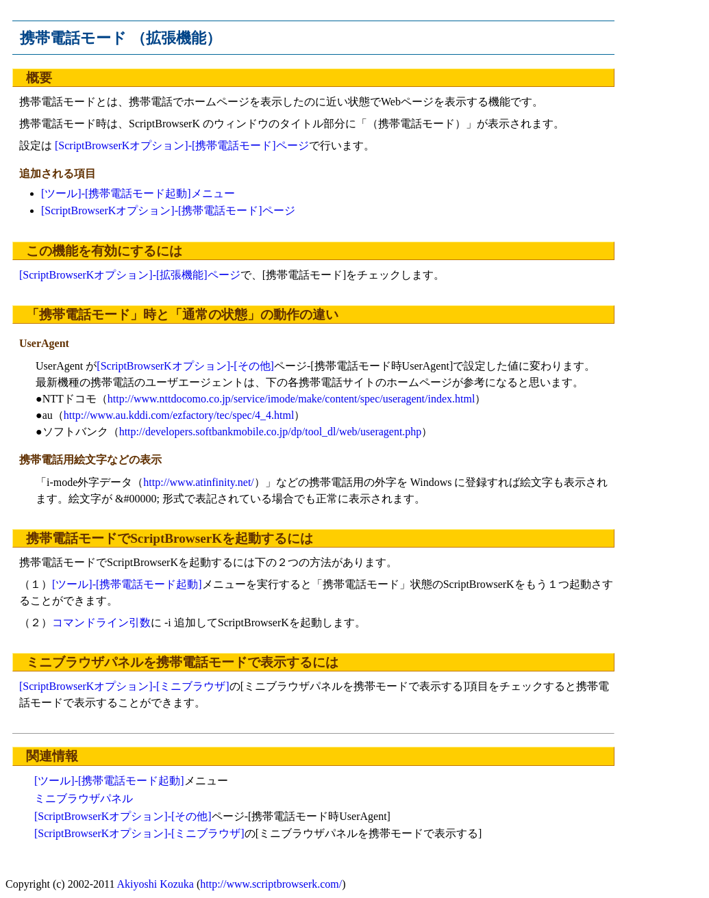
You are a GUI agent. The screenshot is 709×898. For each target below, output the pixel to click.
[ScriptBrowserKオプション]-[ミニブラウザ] (124, 686)
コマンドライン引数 (101, 622)
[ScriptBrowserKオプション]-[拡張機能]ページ (129, 275)
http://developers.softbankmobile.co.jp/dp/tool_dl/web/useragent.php (270, 431)
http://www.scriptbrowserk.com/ (271, 884)
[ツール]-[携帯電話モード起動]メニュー (138, 193)
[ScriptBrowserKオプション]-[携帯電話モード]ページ (182, 145)
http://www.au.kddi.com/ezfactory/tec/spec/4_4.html (179, 415)
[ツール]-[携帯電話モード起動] (127, 584)
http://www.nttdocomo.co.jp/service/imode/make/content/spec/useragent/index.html (291, 399)
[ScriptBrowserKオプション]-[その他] (185, 366)
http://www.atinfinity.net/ (198, 482)
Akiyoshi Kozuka (155, 884)
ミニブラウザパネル (83, 798)
